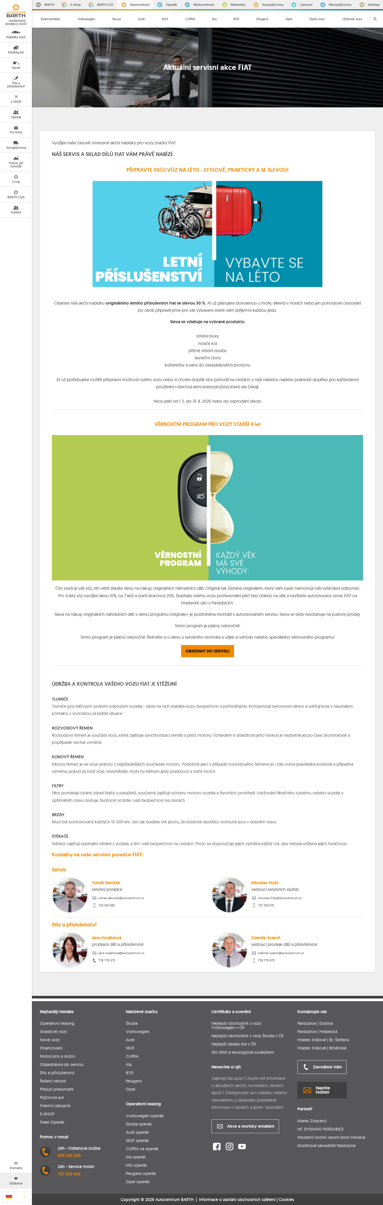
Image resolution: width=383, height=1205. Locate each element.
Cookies (286, 1200)
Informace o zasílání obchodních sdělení (237, 1199)
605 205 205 (69, 1155)
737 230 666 (69, 1174)
